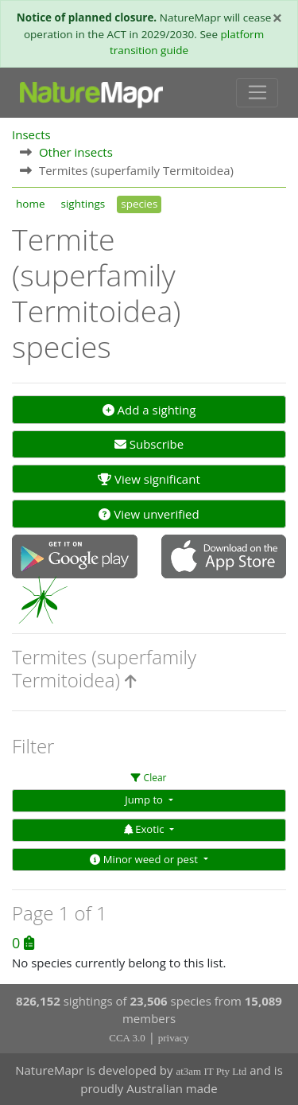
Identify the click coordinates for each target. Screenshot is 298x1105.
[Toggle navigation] (257, 93)
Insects (31, 134)
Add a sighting (149, 410)
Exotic (145, 829)
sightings (82, 203)
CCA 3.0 (127, 1038)
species (139, 203)
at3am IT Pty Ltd (211, 1071)
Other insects (76, 152)
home (30, 203)
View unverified (149, 514)
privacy (173, 1038)
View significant (149, 479)
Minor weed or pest (145, 859)
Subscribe (149, 444)
